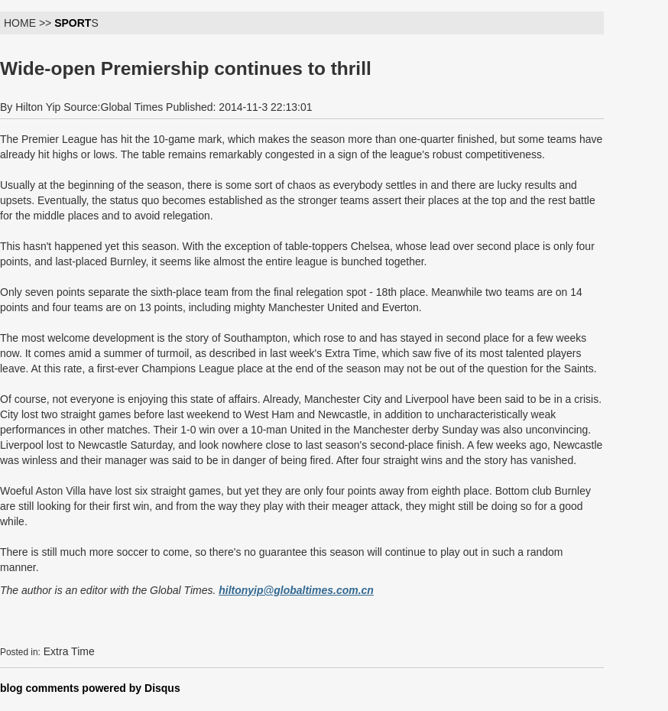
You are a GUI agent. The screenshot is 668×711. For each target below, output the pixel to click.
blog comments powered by (90, 688)
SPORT (72, 23)
